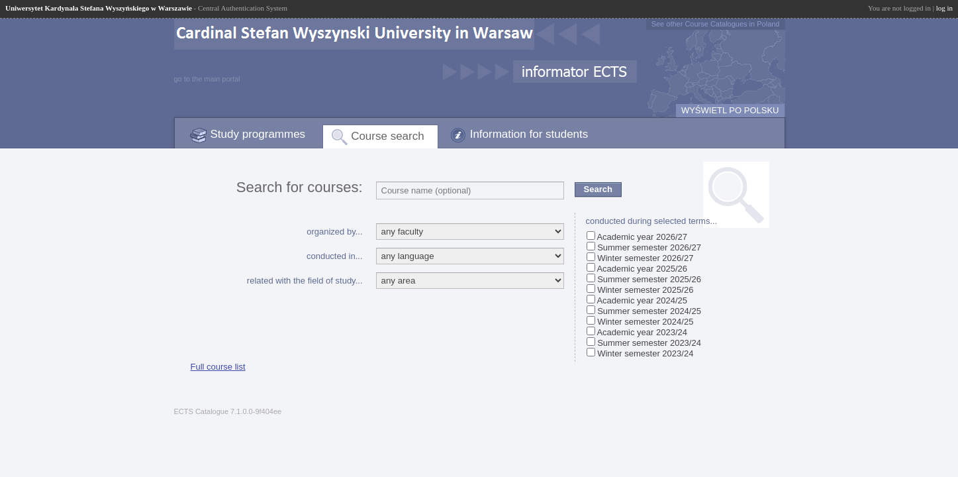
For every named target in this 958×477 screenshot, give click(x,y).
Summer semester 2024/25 (649, 311)
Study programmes (258, 134)
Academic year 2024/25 (642, 300)
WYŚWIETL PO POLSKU (730, 110)
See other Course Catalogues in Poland (715, 24)
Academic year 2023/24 (642, 332)
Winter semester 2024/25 (645, 322)
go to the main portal (207, 79)
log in (944, 8)
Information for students (529, 134)
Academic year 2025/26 (642, 269)
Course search (387, 136)
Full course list (218, 367)
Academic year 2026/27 (642, 237)
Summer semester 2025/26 (649, 279)
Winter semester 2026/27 (645, 258)
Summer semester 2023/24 (649, 343)
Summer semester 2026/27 (649, 247)
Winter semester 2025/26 (645, 290)
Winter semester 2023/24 (645, 353)
